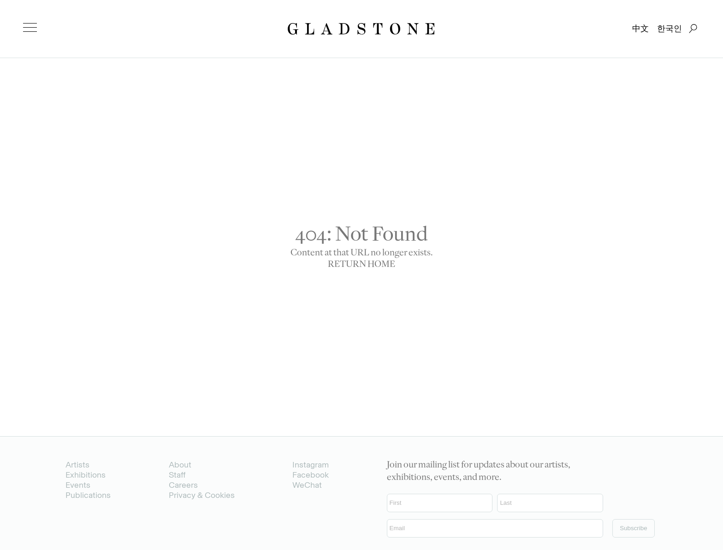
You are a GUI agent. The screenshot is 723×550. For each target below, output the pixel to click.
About (180, 465)
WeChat (307, 485)
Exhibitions (85, 475)
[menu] (30, 27)
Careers (183, 485)
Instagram (310, 465)
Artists (77, 465)
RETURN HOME (361, 265)
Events (77, 485)
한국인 (669, 29)
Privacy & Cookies (202, 495)
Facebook (310, 475)
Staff (177, 475)
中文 (640, 29)
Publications (88, 495)
